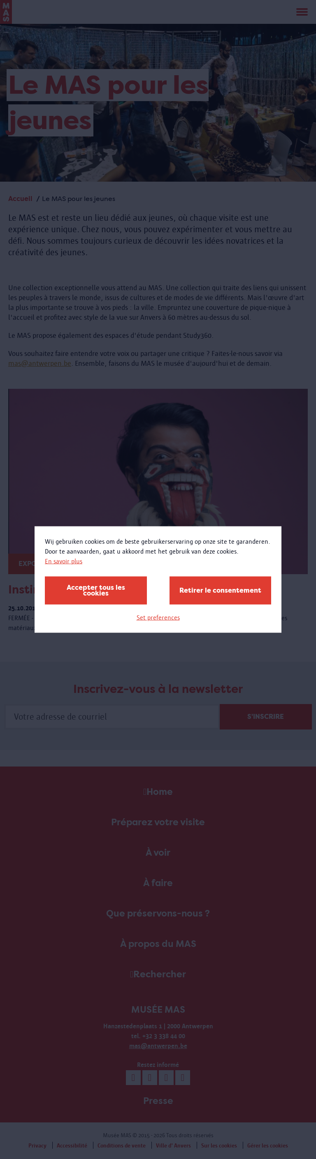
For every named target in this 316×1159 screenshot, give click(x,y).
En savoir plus (63, 561)
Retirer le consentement (220, 590)
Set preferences (158, 617)
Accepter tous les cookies (96, 590)
